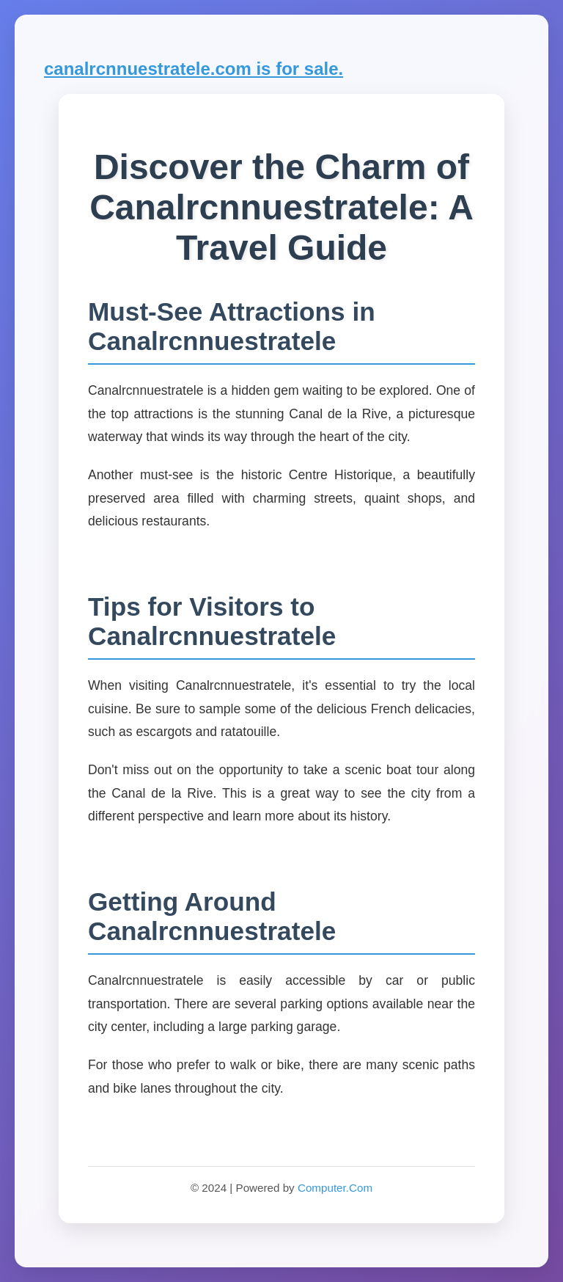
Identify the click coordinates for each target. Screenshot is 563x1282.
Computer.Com (335, 1187)
